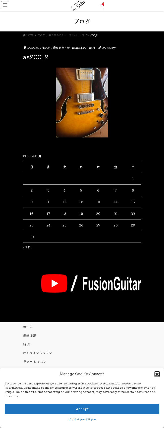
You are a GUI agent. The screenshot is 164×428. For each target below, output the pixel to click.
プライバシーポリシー (82, 419)
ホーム (28, 327)
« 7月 (27, 247)
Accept (82, 408)
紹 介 (26, 344)
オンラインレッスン (37, 352)
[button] (157, 373)
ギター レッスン (35, 361)
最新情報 (29, 335)
